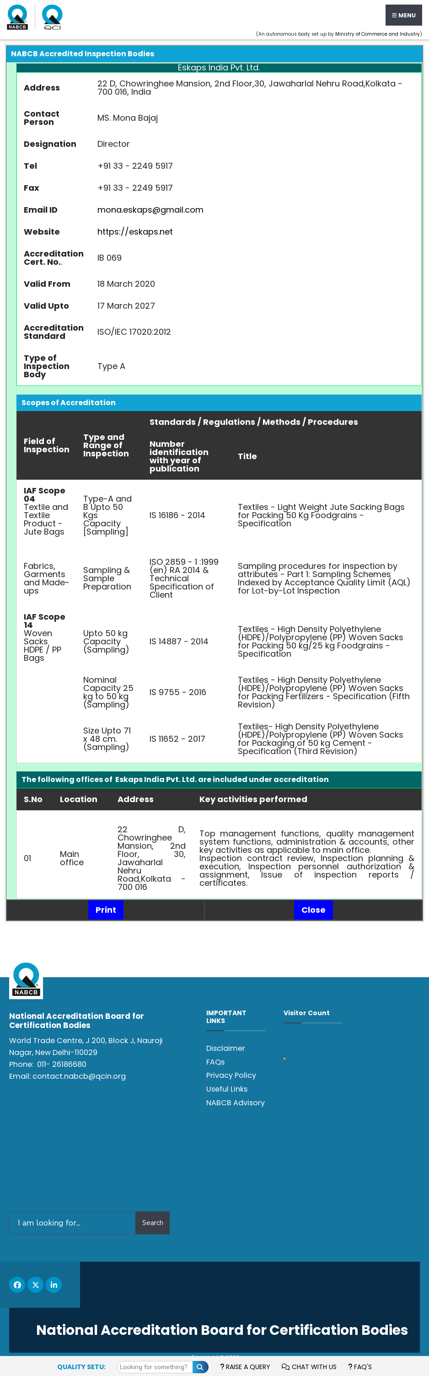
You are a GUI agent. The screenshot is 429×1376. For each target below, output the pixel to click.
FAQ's (360, 1366)
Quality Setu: (81, 1366)
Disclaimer (225, 1048)
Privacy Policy (231, 1075)
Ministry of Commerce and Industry (377, 34)
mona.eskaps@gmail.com (150, 209)
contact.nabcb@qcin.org (79, 1076)
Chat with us (309, 1366)
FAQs (215, 1062)
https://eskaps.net (135, 231)
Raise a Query (245, 1366)
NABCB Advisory (235, 1103)
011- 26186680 (61, 1064)
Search (152, 1222)
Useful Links (226, 1089)
